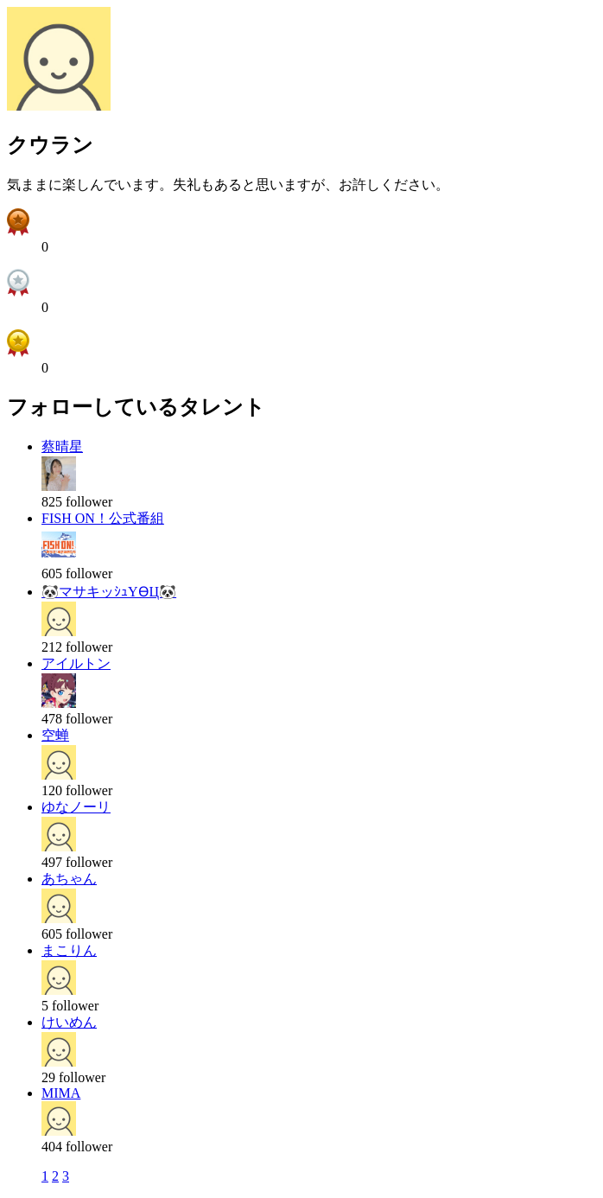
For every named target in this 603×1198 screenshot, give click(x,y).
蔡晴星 (62, 446)
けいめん (69, 1022)
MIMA (60, 1093)
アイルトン (76, 663)
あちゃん (69, 878)
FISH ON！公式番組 (102, 518)
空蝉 (55, 735)
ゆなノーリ (76, 807)
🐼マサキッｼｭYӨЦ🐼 (108, 591)
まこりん (69, 950)
